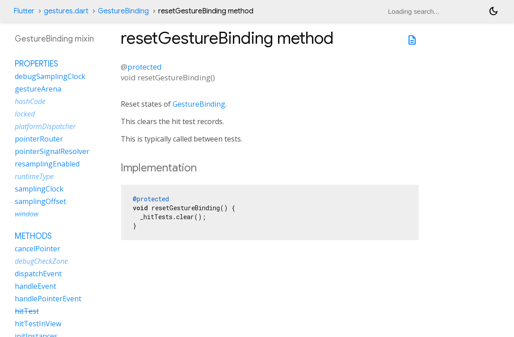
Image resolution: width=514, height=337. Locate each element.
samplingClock (39, 189)
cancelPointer (37, 249)
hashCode (30, 101)
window (26, 214)
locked (25, 114)
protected (144, 67)
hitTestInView (38, 324)
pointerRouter (39, 139)
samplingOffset (40, 201)
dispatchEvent (38, 274)
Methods (33, 236)
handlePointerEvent (48, 299)
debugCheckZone (41, 261)
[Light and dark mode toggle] (493, 11)
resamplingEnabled (47, 164)
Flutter (23, 11)
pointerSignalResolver (52, 151)
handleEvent (35, 286)
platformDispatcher (45, 126)
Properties (36, 64)
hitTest (27, 311)
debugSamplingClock (50, 76)
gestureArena (38, 89)
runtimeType (34, 176)
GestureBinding (123, 11)
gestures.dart (66, 11)
